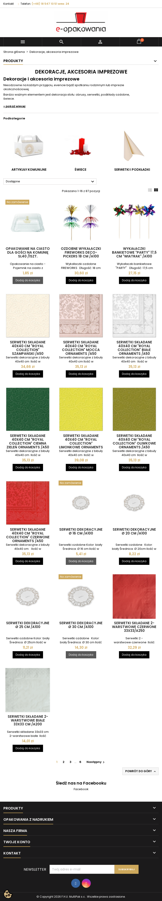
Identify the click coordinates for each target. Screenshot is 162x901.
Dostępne (50, 181)
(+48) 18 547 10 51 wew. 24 (50, 4)
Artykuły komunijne (28, 169)
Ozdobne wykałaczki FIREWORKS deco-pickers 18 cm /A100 (81, 252)
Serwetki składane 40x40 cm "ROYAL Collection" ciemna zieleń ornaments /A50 (28, 441)
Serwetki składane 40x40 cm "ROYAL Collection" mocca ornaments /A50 (81, 348)
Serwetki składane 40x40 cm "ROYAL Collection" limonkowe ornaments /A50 (81, 443)
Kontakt (8, 4)
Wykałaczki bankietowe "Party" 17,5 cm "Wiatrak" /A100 (134, 252)
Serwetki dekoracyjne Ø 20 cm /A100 (134, 531)
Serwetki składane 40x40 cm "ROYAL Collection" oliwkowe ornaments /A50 (134, 441)
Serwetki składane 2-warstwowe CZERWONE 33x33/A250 (134, 627)
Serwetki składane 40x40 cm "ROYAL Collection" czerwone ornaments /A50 (28, 535)
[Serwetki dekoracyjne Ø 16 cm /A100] (81, 483)
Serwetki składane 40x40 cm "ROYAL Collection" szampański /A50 (28, 348)
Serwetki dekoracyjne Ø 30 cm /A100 (81, 625)
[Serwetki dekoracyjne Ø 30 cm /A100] (81, 577)
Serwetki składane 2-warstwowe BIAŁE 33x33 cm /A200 (28, 720)
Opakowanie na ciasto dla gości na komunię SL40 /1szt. (28, 252)
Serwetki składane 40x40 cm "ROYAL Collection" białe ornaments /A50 (134, 348)
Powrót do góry (141, 771)
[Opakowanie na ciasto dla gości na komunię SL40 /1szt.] (27, 203)
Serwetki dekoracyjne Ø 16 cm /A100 (81, 531)
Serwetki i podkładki (132, 169)
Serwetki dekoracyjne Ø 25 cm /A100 (27, 625)
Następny (96, 762)
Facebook (81, 789)
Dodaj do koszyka (28, 280)
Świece (80, 169)
